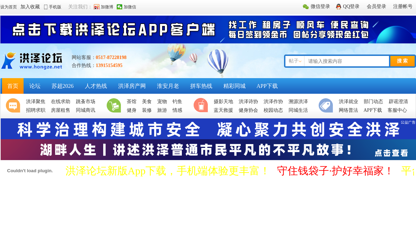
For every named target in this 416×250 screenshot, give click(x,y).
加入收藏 (30, 6)
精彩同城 (234, 86)
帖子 (294, 61)
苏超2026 (63, 86)
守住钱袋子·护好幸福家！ (335, 170)
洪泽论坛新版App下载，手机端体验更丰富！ (168, 170)
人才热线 (96, 86)
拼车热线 (201, 86)
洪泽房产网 (132, 86)
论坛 (35, 86)
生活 (115, 106)
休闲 (202, 106)
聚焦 (14, 106)
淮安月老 (168, 86)
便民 (327, 106)
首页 (12, 86)
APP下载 (267, 86)
